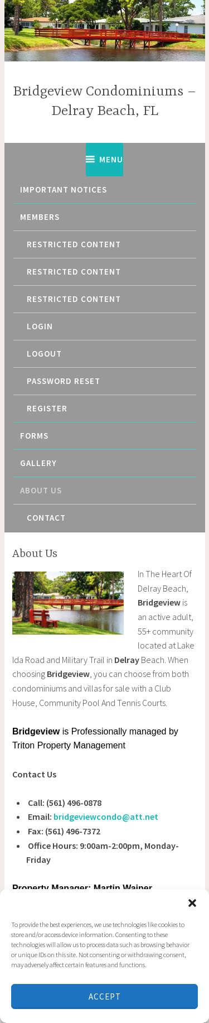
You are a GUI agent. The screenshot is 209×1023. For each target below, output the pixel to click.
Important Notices (63, 189)
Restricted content (74, 244)
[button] (192, 903)
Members (40, 217)
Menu (111, 159)
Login (40, 326)
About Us (41, 490)
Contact (46, 517)
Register (47, 408)
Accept (105, 996)
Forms (34, 435)
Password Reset (63, 381)
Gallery (38, 463)
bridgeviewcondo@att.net (106, 816)
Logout (44, 353)
